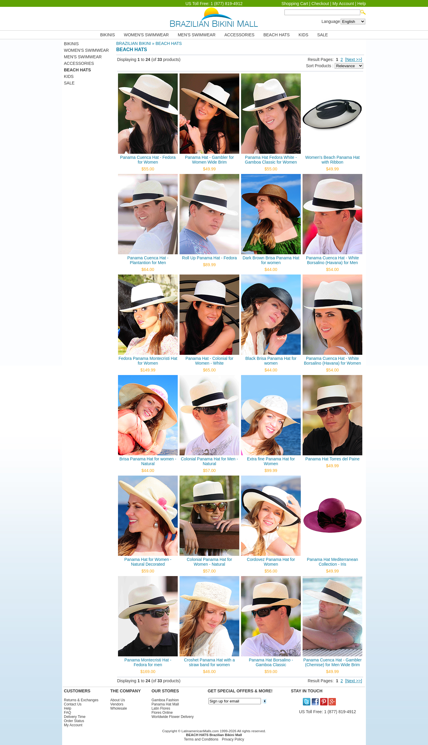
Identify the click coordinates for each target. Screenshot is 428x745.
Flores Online (162, 713)
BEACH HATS (276, 34)
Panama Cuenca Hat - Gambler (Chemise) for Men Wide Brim (332, 662)
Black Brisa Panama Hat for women (271, 361)
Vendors (116, 704)
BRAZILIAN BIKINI (133, 43)
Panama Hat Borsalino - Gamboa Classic (271, 662)
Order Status (74, 721)
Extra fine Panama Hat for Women (271, 461)
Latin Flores (161, 708)
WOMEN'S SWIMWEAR (146, 34)
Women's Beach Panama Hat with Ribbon (332, 159)
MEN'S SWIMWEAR (196, 34)
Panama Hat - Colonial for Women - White (209, 361)
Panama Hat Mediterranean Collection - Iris (332, 562)
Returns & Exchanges (81, 700)
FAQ (67, 713)
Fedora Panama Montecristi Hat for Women (148, 361)
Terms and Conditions (201, 739)
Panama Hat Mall (165, 704)
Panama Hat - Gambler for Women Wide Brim (209, 159)
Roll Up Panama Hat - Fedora (209, 257)
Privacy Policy (233, 739)
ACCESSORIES (239, 34)
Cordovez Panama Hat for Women (271, 562)
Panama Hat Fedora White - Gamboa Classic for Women (271, 159)
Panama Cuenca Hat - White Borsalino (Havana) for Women (332, 361)
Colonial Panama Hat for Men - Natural (209, 461)
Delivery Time (75, 717)
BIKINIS (107, 34)
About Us (117, 700)
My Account (343, 3)
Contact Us (72, 704)
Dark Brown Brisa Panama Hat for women (271, 260)
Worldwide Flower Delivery (173, 717)
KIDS (304, 34)
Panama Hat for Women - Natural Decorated (147, 562)
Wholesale (118, 708)
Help (361, 3)
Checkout (320, 3)
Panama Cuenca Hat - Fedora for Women (148, 159)
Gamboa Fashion (165, 700)
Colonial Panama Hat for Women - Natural (209, 562)
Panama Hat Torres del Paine (332, 459)
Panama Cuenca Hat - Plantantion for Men (148, 260)
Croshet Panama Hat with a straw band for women (209, 662)
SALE (322, 34)
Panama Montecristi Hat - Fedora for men (148, 662)
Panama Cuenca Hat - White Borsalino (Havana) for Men (332, 260)
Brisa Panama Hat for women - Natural (147, 461)
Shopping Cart (294, 3)
